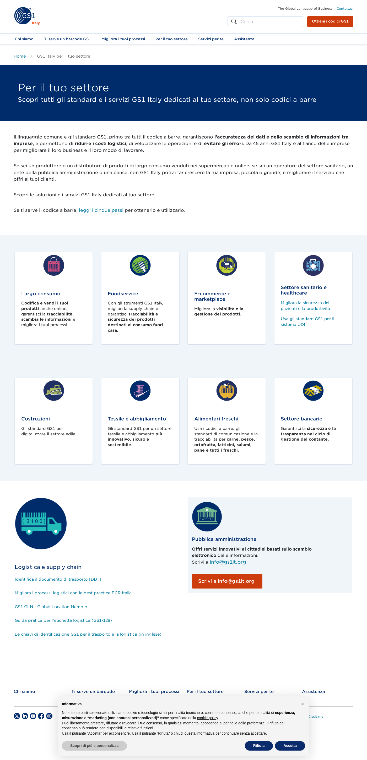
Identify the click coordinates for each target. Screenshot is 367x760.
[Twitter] (17, 716)
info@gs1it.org (228, 562)
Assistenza (313, 691)
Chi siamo (24, 691)
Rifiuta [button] (259, 746)
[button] (24, 39)
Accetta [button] (290, 746)
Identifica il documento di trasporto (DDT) (58, 579)
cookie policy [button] (207, 718)
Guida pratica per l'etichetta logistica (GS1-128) (63, 620)
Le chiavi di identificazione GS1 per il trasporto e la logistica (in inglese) (88, 634)
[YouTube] (33, 716)
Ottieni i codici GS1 (330, 21)
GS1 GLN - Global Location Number (51, 606)
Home (20, 56)
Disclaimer (316, 716)
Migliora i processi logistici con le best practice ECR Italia (73, 593)
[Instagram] (49, 716)
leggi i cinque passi (101, 210)
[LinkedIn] (25, 716)
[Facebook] (41, 716)
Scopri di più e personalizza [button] (94, 746)
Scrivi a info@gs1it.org (226, 581)
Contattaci (345, 8)
